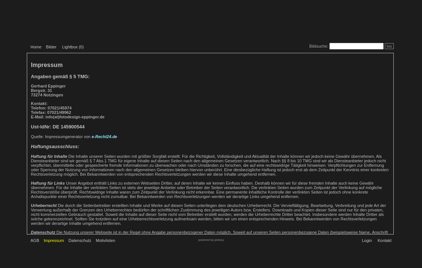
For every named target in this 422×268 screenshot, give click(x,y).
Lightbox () (73, 47)
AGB (35, 240)
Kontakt (384, 240)
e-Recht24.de (104, 136)
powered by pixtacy (211, 240)
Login (367, 240)
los (389, 46)
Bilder (51, 47)
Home (36, 47)
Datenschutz (79, 240)
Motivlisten (105, 240)
